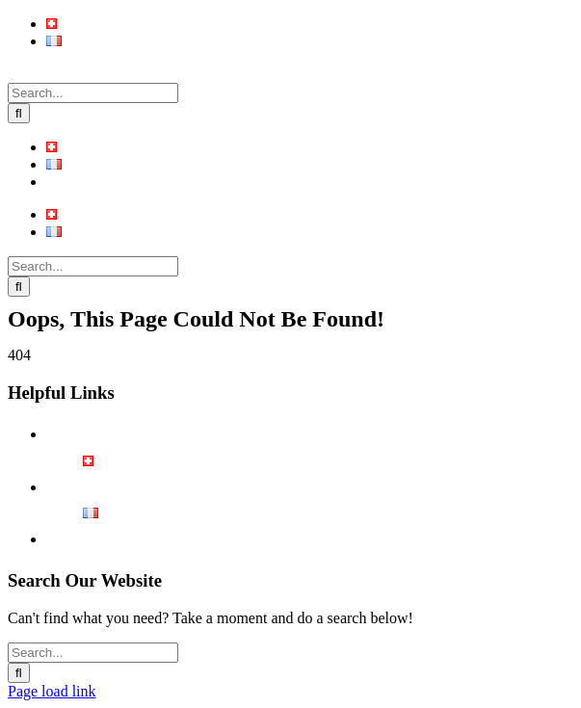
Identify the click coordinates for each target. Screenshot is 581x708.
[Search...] (93, 93)
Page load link (52, 691)
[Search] (19, 113)
